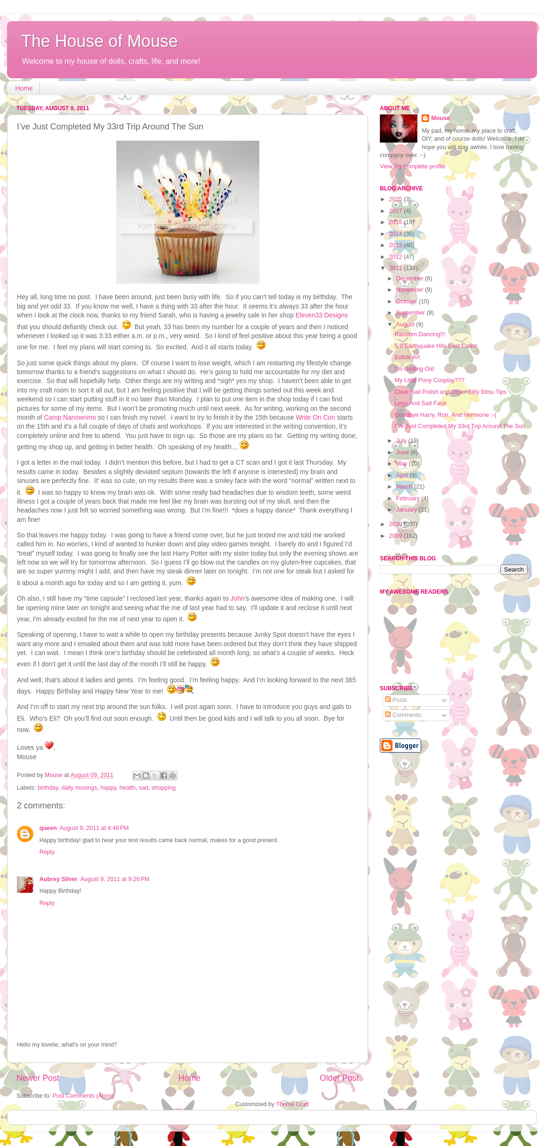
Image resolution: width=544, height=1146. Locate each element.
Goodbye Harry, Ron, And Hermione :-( (445, 415)
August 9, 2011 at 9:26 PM (114, 879)
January (407, 509)
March (405, 486)
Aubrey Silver (58, 879)
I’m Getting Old (414, 369)
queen (48, 828)
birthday (48, 787)
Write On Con (315, 417)
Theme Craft (292, 1104)
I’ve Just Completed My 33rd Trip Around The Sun (459, 426)
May (402, 463)
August (406, 324)
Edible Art (407, 357)
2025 (396, 199)
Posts (396, 700)
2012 (396, 257)
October (407, 301)
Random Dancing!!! (419, 334)
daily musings (79, 787)
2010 (396, 524)
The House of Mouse (99, 41)
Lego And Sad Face (420, 403)
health (128, 787)
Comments (403, 715)
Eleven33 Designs (321, 315)
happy (108, 787)
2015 (396, 222)
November (410, 289)
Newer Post (37, 1078)
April (403, 475)
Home (24, 88)
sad (143, 787)
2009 (396, 536)
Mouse (440, 118)
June (403, 452)
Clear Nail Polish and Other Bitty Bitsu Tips (450, 392)
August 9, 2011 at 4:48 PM (94, 828)
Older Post (339, 1078)
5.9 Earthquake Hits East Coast (435, 346)
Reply (46, 852)
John (237, 598)
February (409, 498)
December (410, 278)
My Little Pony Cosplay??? (429, 380)
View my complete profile (413, 166)
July (402, 440)
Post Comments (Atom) (83, 1096)
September (411, 312)
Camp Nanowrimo (70, 417)
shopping (163, 787)
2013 (396, 245)
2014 (396, 234)
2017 (396, 211)
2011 (396, 268)
